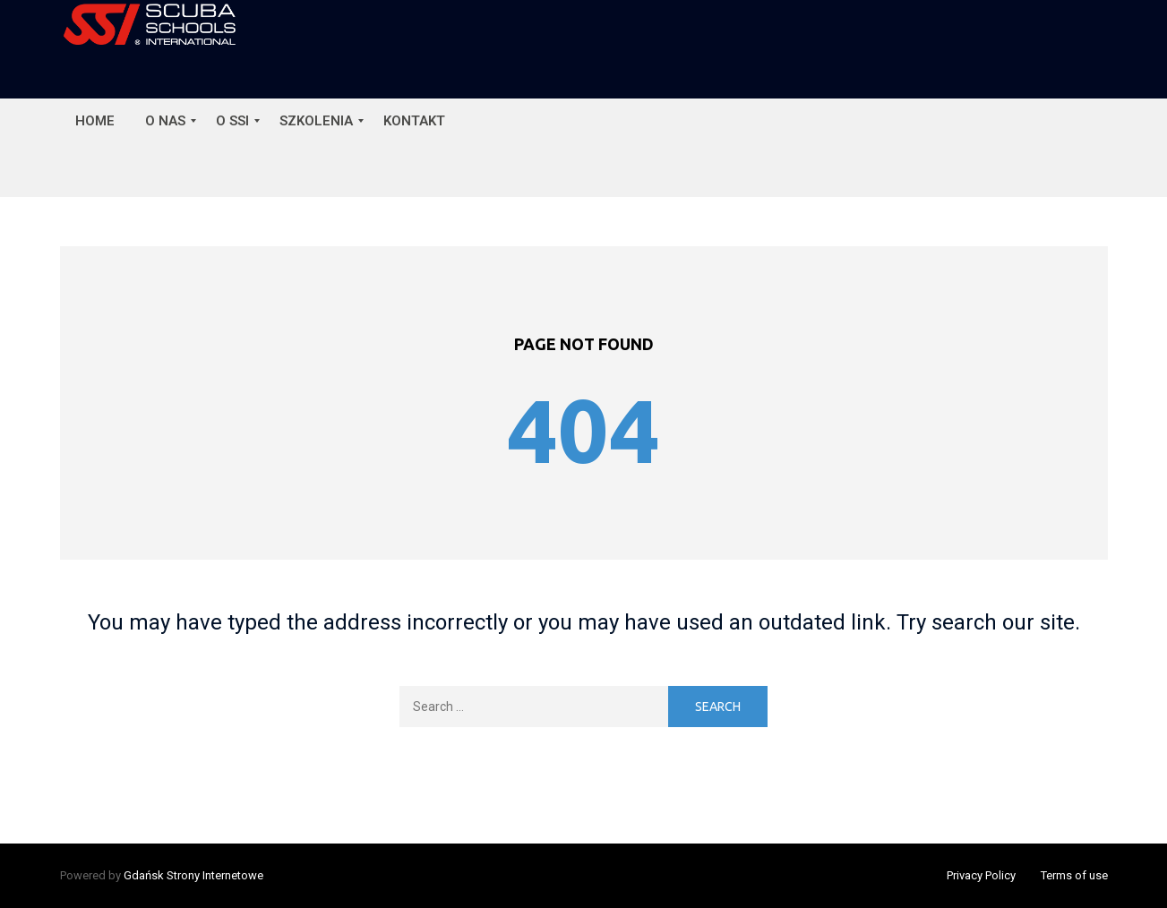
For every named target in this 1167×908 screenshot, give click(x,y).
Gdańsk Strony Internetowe (193, 875)
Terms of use (1074, 875)
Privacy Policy (981, 875)
